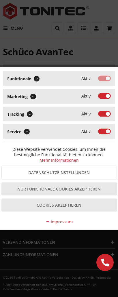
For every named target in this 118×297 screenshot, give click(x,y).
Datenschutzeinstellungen (59, 172)
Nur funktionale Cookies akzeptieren (59, 189)
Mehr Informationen (59, 160)
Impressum (59, 221)
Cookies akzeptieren (59, 205)
